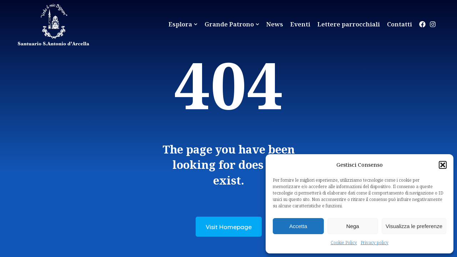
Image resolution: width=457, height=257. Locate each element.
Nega (352, 226)
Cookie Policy (344, 243)
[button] (442, 164)
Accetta (298, 226)
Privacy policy (374, 243)
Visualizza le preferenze (414, 226)
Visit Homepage (229, 227)
